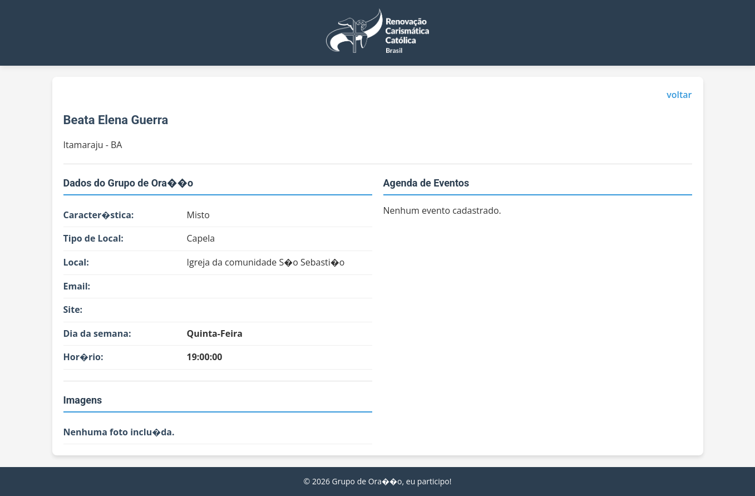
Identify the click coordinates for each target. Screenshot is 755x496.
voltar (679, 95)
